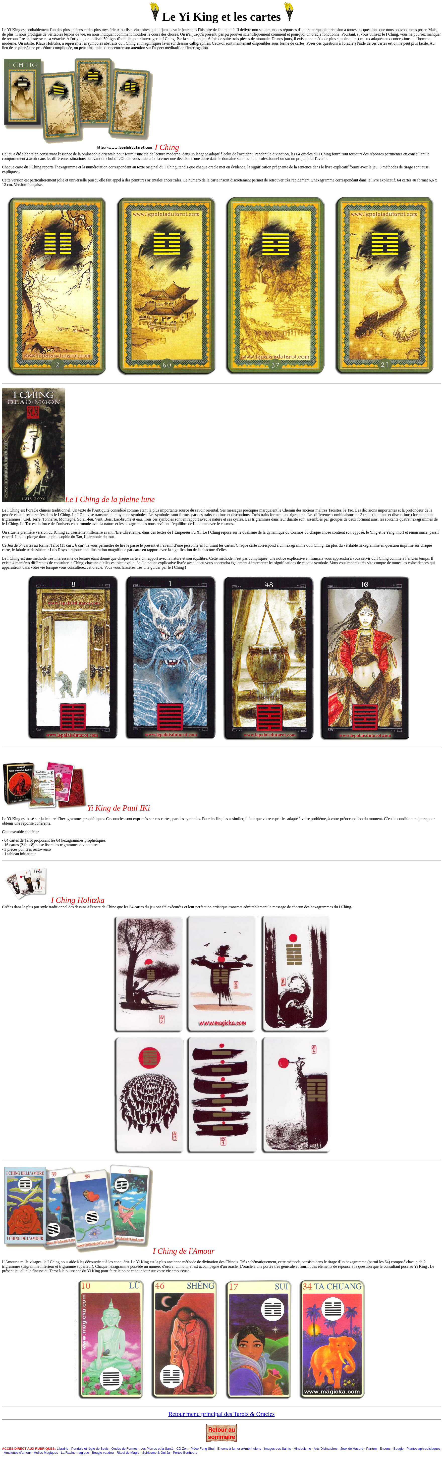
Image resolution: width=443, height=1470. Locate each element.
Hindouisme (302, 1448)
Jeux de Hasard (352, 1448)
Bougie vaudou (103, 1452)
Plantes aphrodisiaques (423, 1448)
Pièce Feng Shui (202, 1448)
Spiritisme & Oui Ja (156, 1452)
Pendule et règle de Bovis (89, 1448)
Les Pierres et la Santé (157, 1448)
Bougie (399, 1448)
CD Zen (182, 1448)
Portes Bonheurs (185, 1452)
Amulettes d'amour (17, 1452)
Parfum (371, 1448)
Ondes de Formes (125, 1448)
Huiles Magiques (46, 1452)
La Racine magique (75, 1452)
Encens (385, 1448)
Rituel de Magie (128, 1452)
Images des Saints (277, 1448)
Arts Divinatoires (326, 1448)
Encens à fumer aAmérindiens (239, 1448)
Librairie (62, 1448)
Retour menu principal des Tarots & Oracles (221, 1414)
